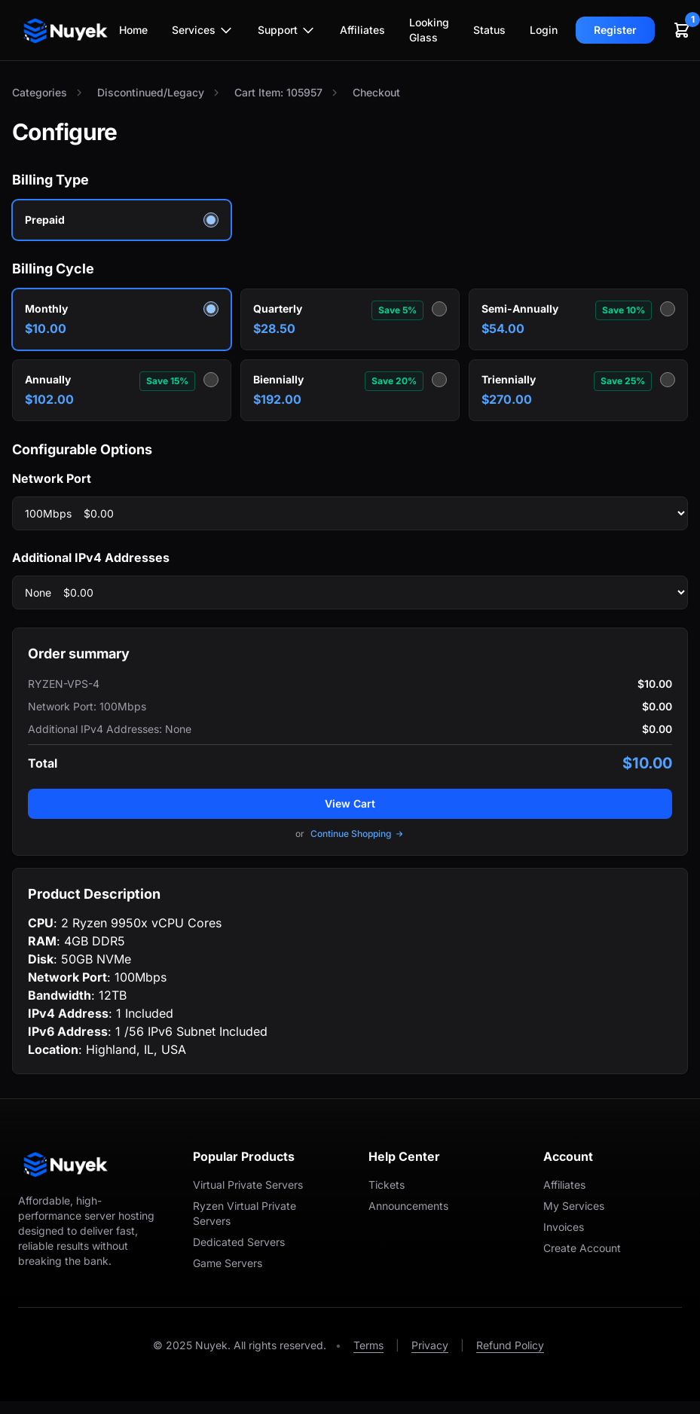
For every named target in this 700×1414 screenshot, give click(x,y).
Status (489, 29)
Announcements (408, 1205)
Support (287, 30)
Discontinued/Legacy (150, 92)
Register (615, 29)
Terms (368, 1345)
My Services (573, 1205)
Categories (39, 92)
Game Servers (227, 1263)
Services (203, 30)
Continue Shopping (357, 833)
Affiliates (362, 29)
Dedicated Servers (239, 1241)
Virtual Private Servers (248, 1184)
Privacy (429, 1345)
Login (544, 29)
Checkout (376, 92)
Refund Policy (510, 1345)
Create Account (582, 1247)
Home (133, 29)
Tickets (386, 1184)
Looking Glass (429, 30)
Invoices (563, 1226)
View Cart (350, 803)
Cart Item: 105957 (278, 92)
